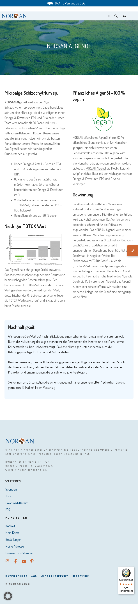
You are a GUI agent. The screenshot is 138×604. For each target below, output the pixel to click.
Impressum (80, 576)
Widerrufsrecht (54, 576)
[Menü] (132, 569)
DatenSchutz (16, 576)
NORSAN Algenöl (96, 168)
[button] (116, 15)
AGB (34, 576)
